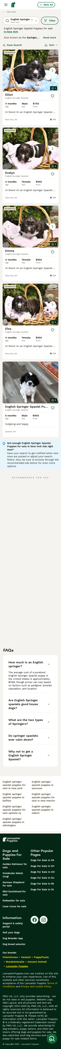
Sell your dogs (11, 932)
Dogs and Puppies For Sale (12, 855)
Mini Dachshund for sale (14, 893)
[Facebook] (34, 920)
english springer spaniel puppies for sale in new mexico (43, 797)
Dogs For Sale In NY (42, 866)
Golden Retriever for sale (15, 866)
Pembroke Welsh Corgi (13, 875)
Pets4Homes (10, 957)
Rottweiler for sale (14, 900)
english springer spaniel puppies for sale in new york (14, 785)
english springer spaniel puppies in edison (42, 809)
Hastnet (26, 957)
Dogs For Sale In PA (42, 860)
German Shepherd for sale (13, 884)
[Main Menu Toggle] (6, 4)
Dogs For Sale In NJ (42, 877)
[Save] (52, 96)
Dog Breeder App (13, 938)
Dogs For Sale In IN (42, 889)
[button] (30, 70)
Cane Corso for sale (14, 906)
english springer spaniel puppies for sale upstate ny (14, 809)
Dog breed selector (14, 944)
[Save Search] (52, 1038)
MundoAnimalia (15, 961)
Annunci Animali (37, 961)
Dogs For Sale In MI (42, 883)
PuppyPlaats (41, 957)
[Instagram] (43, 920)
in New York (11, 31)
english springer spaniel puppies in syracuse (42, 785)
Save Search (12, 45)
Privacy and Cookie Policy (36, 986)
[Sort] (51, 45)
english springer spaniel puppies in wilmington (13, 822)
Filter (49, 20)
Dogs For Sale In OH (43, 871)
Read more (49, 37)
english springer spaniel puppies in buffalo (13, 797)
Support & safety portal (13, 925)
